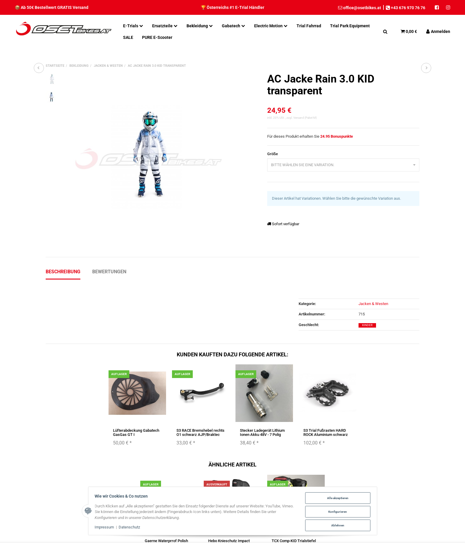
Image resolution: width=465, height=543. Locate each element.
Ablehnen (336, 525)
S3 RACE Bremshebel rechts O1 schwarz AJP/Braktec (200, 432)
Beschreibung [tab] (63, 271)
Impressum (105, 527)
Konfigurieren (336, 511)
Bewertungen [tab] (109, 271)
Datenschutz (130, 527)
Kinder (367, 325)
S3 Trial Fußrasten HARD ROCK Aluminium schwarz (325, 432)
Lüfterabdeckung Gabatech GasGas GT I (136, 432)
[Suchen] (385, 31)
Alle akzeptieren (336, 498)
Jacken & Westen (373, 303)
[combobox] (343, 165)
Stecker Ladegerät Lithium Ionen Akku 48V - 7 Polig (262, 432)
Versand (299, 117)
